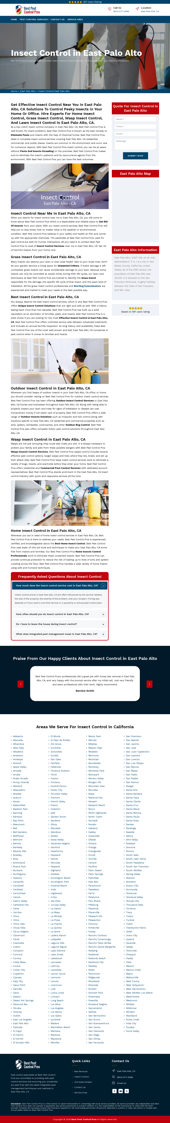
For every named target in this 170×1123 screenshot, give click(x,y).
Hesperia (55, 866)
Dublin (16, 1015)
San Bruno (94, 1019)
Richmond (94, 973)
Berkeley (17, 847)
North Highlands (97, 813)
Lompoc (55, 996)
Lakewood (56, 958)
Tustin (129, 924)
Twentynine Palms (136, 927)
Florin (54, 774)
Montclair (93, 759)
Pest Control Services (34, 19)
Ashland (17, 786)
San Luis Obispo (135, 763)
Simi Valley (132, 839)
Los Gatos (56, 1015)
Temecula (131, 893)
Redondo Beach (97, 958)
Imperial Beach (59, 885)
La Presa (55, 920)
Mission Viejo (95, 748)
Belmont (17, 839)
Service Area (75, 19)
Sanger (130, 786)
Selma (129, 836)
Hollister (55, 874)
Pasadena (93, 889)
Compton (18, 950)
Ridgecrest (94, 977)
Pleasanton (94, 920)
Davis (16, 992)
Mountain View (96, 786)
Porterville (93, 927)
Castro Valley (20, 901)
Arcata (16, 774)
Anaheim (18, 755)
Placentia (93, 908)
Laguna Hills (57, 943)
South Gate (132, 855)
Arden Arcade (20, 778)
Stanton (130, 878)
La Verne (55, 931)
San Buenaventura (98, 1023)
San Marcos (132, 767)
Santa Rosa (132, 820)
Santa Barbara (134, 793)
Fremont (55, 797)
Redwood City (96, 962)
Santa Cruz (132, 805)
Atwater (17, 793)
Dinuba (17, 1008)
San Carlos (94, 1027)
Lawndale (56, 970)
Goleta (54, 836)
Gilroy (54, 824)
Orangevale (94, 851)
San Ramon (132, 782)
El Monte (55, 736)
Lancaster (56, 962)
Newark (92, 801)
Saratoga (131, 828)
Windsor (130, 1012)
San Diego (93, 1035)
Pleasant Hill (95, 916)
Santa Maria (132, 809)
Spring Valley (133, 874)
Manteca (55, 1031)
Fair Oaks (56, 759)
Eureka (54, 755)
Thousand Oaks (134, 904)
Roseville (93, 1000)
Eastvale (17, 1027)
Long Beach (57, 1000)
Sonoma (130, 847)
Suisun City (132, 885)
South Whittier (134, 870)
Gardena (55, 820)
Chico (16, 916)
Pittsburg (93, 904)
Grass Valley (57, 839)
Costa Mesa (19, 962)
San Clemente (96, 1031)
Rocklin (92, 989)
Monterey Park (96, 770)
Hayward (55, 855)
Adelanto (18, 736)
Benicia (17, 843)
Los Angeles (57, 1008)
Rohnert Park (95, 992)
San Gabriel (132, 740)
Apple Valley (19, 767)
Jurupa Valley (58, 904)
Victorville (131, 950)
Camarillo (18, 881)
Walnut (130, 966)
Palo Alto (93, 881)
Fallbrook (56, 767)
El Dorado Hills (21, 1042)
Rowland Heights (97, 1004)
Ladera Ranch (58, 935)
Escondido (56, 751)
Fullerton (55, 809)
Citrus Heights (20, 931)
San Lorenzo (133, 759)
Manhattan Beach (60, 1027)
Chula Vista (19, 927)
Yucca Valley (132, 1031)
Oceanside (93, 836)
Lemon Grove (58, 973)
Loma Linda (57, 992)
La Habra (56, 908)
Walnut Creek (133, 970)
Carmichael (19, 893)
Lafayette (56, 939)
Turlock (130, 920)
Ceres (16, 908)
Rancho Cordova (97, 935)
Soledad (130, 843)
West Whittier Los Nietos (139, 992)
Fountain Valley (59, 793)
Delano (17, 996)
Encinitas (56, 748)
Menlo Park (94, 736)
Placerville (93, 912)
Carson (17, 897)
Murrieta (93, 790)
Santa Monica (133, 813)
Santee (130, 824)
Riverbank (93, 981)
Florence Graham (60, 770)
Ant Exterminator (83, 1082)
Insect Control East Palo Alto (54, 91)
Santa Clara (132, 797)
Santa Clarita (133, 801)
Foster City (56, 790)
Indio (53, 889)
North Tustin (95, 816)
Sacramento (95, 1008)
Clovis (16, 939)
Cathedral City (21, 904)
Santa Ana (131, 790)
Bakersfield (19, 805)
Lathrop (55, 966)
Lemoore (55, 977)
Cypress (17, 977)
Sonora (130, 851)
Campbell (18, 885)
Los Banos (56, 1012)
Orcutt (91, 855)
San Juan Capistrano (137, 751)
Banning (17, 813)
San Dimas (94, 1038)
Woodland (131, 1015)
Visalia (129, 958)
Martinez (55, 1035)
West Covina (132, 981)
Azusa (16, 801)
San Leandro (133, 755)
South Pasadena (135, 862)
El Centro (18, 1035)
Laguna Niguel (59, 946)
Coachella (18, 943)
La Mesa (55, 912)
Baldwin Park (20, 809)
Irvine (54, 897)
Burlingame (19, 874)
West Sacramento (135, 989)
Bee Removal (81, 1071)
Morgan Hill (94, 782)
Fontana (55, 782)
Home (14, 19)
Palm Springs (95, 874)
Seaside (130, 832)
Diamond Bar (20, 1004)
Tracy (129, 912)
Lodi (53, 989)
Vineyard (131, 954)
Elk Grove (56, 744)
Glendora (56, 832)
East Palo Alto (27, 91)
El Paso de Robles (60, 740)
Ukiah (129, 931)
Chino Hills (19, 924)
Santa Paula (132, 816)
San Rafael (132, 778)
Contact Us (80, 1087)
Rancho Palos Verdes (99, 943)
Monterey (93, 767)
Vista (128, 962)
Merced (92, 740)
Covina (16, 966)
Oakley (92, 832)
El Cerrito (18, 1038)
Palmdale (93, 878)
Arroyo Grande (21, 782)
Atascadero (19, 790)
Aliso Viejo (18, 748)
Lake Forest (57, 954)
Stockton (131, 881)
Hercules (55, 862)
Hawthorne (57, 851)
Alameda (18, 740)
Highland (56, 870)
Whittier (130, 1004)
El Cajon (17, 1031)
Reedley (92, 966)
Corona (17, 958)
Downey (17, 1012)
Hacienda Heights (60, 843)
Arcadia (17, 770)
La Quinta (56, 927)
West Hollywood (134, 985)
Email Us (121, 1083)
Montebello (94, 763)
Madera (55, 1023)
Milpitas (92, 744)
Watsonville (132, 977)
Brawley (17, 855)
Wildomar (131, 1008)
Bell (15, 828)
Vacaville (130, 943)
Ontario (92, 843)
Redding (92, 950)
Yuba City (131, 1023)
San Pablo (131, 774)
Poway (91, 931)
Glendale (55, 828)
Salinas (92, 1012)
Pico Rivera (94, 901)
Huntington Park (60, 881)
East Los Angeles (22, 1019)
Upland (130, 939)
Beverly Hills (19, 851)
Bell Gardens (20, 832)
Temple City (132, 901)
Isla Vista (55, 901)
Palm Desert (95, 870)
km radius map (135, 209)
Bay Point (18, 820)
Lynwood (55, 1019)
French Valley (58, 801)
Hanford (55, 847)
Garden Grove (58, 816)
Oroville (92, 859)
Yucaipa (130, 1027)
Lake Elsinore (58, 950)
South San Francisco (137, 866)
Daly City (18, 981)
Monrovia (93, 755)
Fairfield (55, 763)
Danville (17, 989)
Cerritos (17, 912)
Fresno (54, 805)
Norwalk (93, 820)
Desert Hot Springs (23, 1000)
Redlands (93, 954)
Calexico (17, 878)
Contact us (58, 19)
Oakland (93, 828)
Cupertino (18, 973)
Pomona (92, 924)
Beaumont (19, 824)
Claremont (19, 935)
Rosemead (94, 996)
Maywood (56, 1038)
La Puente (56, 924)
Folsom (55, 778)
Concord (17, 954)
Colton (16, 946)
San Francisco (133, 736)
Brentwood (19, 862)
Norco (91, 809)
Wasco (129, 973)
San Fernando (96, 1042)
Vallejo (129, 946)
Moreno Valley (96, 778)
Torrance (131, 908)
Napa (91, 793)
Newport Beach (96, 805)
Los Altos (56, 1004)
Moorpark (93, 774)
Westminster (133, 996)
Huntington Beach (61, 878)
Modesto (93, 751)
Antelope (18, 759)
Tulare (129, 916)
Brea (15, 859)
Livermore (56, 985)
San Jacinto (132, 744)
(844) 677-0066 (121, 11)
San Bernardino (97, 1015)
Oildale (92, 839)
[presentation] (21, 684)
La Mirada (56, 916)
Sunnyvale (131, 889)
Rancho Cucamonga (99, 939)
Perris (91, 893)
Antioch (17, 763)
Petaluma (93, 897)
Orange (92, 847)
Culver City (19, 970)
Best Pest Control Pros (84, 1119)
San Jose (131, 748)
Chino (16, 920)
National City (95, 797)
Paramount (94, 885)
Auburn (17, 797)
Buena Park (19, 866)
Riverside (93, 985)
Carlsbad (18, 889)
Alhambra (18, 744)
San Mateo (132, 770)
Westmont (131, 1000)
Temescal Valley (134, 897)
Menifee (55, 1042)
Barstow (17, 816)
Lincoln (55, 981)
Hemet (54, 859)
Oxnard (92, 862)
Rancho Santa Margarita (102, 946)
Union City (131, 935)
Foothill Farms (58, 786)
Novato (92, 824)
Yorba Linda (132, 1019)
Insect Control (81, 1076)
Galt (53, 813)
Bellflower (18, 836)
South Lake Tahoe (136, 859)
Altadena (18, 751)
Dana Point (19, 985)
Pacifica (92, 866)
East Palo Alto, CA (150, 11)
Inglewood (56, 893)
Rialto (91, 970)
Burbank (18, 870)
